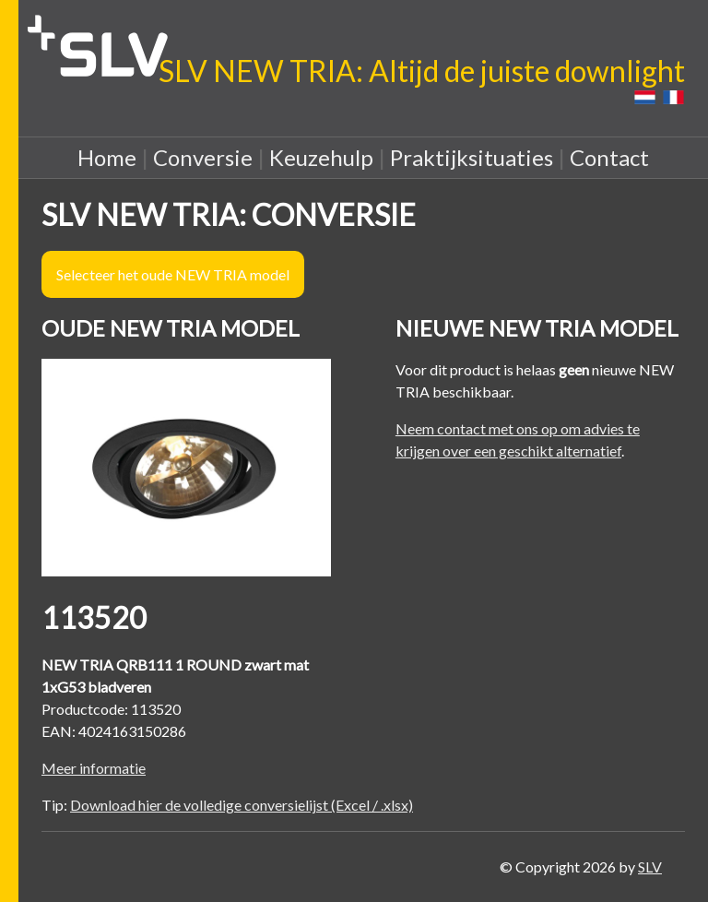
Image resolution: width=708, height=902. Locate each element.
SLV (650, 866)
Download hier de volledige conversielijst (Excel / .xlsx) (241, 804)
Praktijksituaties (471, 157)
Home (106, 157)
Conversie (203, 157)
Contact (609, 157)
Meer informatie (93, 768)
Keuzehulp (321, 157)
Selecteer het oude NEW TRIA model (172, 274)
